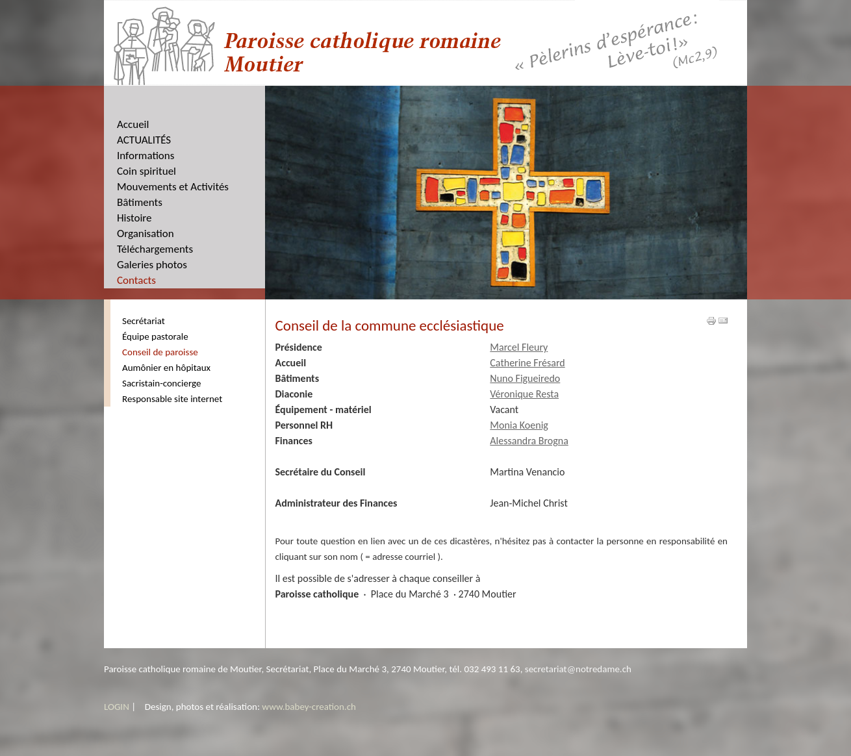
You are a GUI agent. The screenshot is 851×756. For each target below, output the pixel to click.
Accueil (133, 124)
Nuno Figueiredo (525, 378)
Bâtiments (139, 202)
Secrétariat (143, 321)
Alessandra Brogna (529, 441)
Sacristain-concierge (161, 383)
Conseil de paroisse (160, 352)
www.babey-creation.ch (309, 706)
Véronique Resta (524, 394)
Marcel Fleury (519, 347)
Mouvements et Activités (173, 187)
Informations (145, 155)
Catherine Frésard (527, 363)
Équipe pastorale (155, 336)
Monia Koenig (519, 425)
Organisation (145, 233)
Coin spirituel (146, 171)
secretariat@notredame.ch (578, 669)
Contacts (136, 280)
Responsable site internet (172, 399)
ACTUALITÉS (144, 140)
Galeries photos (152, 264)
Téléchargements (155, 249)
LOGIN (116, 706)
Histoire (134, 218)
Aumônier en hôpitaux (166, 367)
